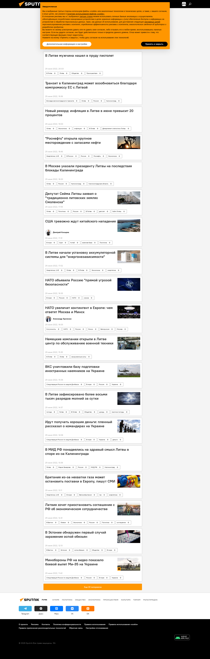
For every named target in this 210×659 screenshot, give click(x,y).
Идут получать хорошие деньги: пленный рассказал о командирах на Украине (78, 424)
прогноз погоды (118, 412)
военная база (87, 243)
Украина (115, 384)
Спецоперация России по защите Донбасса (62, 384)
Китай (72, 243)
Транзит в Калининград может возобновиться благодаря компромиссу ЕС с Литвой (91, 85)
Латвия (63, 522)
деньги (115, 440)
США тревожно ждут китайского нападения (80, 221)
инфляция (78, 128)
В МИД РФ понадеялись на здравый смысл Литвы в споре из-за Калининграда (87, 451)
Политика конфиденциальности (67, 624)
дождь (101, 412)
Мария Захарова (64, 467)
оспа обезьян (79, 550)
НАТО (74, 298)
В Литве (49, 73)
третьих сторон (86, 16)
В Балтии (49, 522)
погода (49, 412)
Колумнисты (51, 329)
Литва (62, 73)
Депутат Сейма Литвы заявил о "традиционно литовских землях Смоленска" (71, 197)
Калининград (111, 101)
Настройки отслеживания (97, 628)
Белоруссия (105, 329)
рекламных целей (152, 22)
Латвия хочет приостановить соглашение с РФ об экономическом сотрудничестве (80, 507)
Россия (96, 101)
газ (100, 495)
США (61, 243)
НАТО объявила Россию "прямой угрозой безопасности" (78, 282)
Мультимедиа (150, 600)
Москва (119, 329)
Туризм (136, 600)
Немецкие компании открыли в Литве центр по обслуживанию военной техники (79, 341)
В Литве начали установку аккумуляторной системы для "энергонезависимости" (80, 254)
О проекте (23, 624)
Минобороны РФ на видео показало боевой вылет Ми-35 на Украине (74, 562)
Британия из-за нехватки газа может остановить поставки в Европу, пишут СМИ (80, 479)
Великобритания (85, 495)
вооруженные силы (79, 357)
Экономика (62, 128)
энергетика (112, 270)
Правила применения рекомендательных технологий (42, 628)
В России (70, 156)
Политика (61, 211)
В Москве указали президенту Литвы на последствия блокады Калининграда (88, 168)
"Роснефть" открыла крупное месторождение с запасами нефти (73, 140)
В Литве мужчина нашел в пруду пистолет (79, 55)
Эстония (64, 550)
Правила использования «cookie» (123, 624)
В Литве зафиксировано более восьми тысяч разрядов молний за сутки (76, 396)
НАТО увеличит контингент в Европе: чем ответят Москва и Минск (79, 310)
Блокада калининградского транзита (60, 101)
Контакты (46, 624)
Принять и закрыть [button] (154, 44)
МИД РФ (94, 467)
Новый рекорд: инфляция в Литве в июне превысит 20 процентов (89, 113)
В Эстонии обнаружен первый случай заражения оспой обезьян (75, 534)
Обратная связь (76, 628)
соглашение (121, 522)
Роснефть (97, 156)
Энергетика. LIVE (52, 156)
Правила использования (94, 624)
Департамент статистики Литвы (114, 128)
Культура (126, 600)
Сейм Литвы (116, 211)
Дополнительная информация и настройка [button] (67, 44)
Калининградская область (98, 184)
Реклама (34, 624)
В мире (49, 243)
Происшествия (92, 73)
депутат (102, 211)
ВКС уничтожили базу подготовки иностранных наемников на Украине (74, 368)
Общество (75, 73)
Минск (90, 329)
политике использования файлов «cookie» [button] (85, 14)
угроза (86, 298)
